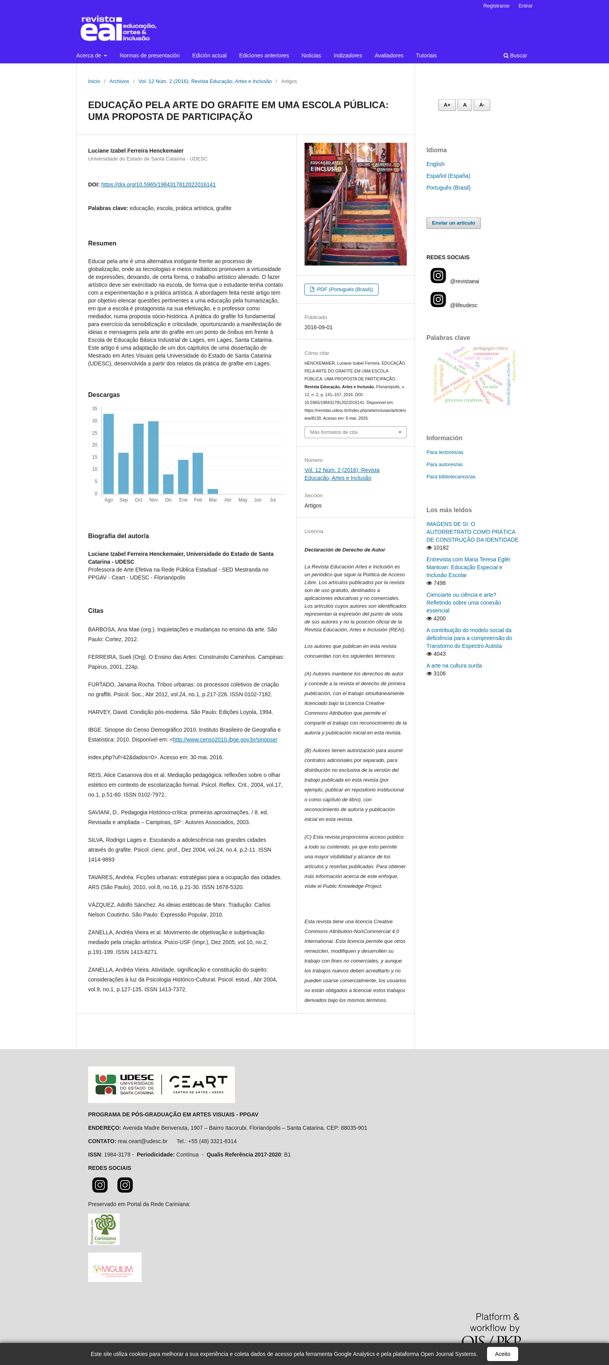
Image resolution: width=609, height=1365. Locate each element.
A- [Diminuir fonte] (482, 105)
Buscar (515, 55)
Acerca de (89, 55)
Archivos (119, 81)
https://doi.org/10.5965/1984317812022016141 (158, 184)
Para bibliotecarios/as (450, 477)
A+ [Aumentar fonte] (447, 105)
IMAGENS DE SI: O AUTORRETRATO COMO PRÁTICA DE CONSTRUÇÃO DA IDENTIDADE (472, 532)
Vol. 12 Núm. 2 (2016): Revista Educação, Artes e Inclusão (205, 81)
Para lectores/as (444, 452)
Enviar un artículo (453, 223)
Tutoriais (426, 55)
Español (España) (448, 176)
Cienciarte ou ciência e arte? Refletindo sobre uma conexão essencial (463, 603)
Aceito (502, 1354)
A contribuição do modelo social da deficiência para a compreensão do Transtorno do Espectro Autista (469, 638)
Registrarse (496, 6)
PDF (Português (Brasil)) (344, 289)
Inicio (94, 81)
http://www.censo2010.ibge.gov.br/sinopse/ (225, 739)
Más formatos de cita (334, 432)
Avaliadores (389, 55)
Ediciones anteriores (264, 55)
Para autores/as (444, 464)
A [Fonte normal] (465, 105)
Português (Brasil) (448, 187)
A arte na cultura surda (454, 665)
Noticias (311, 55)
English (435, 164)
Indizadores (348, 55)
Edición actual (209, 55)
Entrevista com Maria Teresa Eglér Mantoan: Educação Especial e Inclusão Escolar (468, 567)
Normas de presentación (150, 55)
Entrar (526, 6)
